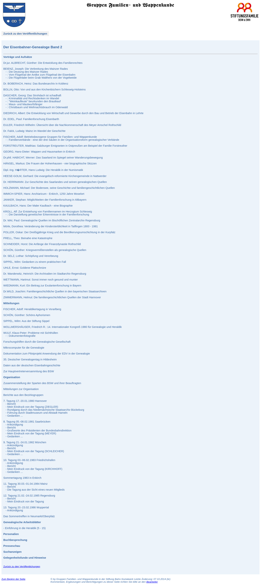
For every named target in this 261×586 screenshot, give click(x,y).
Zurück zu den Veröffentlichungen (25, 33)
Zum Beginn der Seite (13, 579)
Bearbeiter (152, 581)
